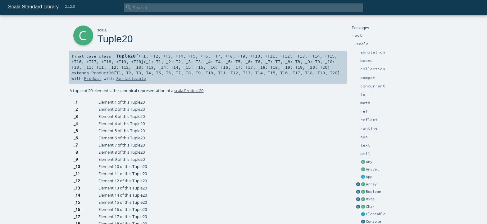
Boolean (373, 191)
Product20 (102, 73)
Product (92, 78)
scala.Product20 (188, 90)
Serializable (131, 78)
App (369, 177)
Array (371, 184)
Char (370, 206)
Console (373, 221)
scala (102, 30)
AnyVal (372, 169)
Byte (370, 199)
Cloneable (375, 214)
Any (369, 162)
